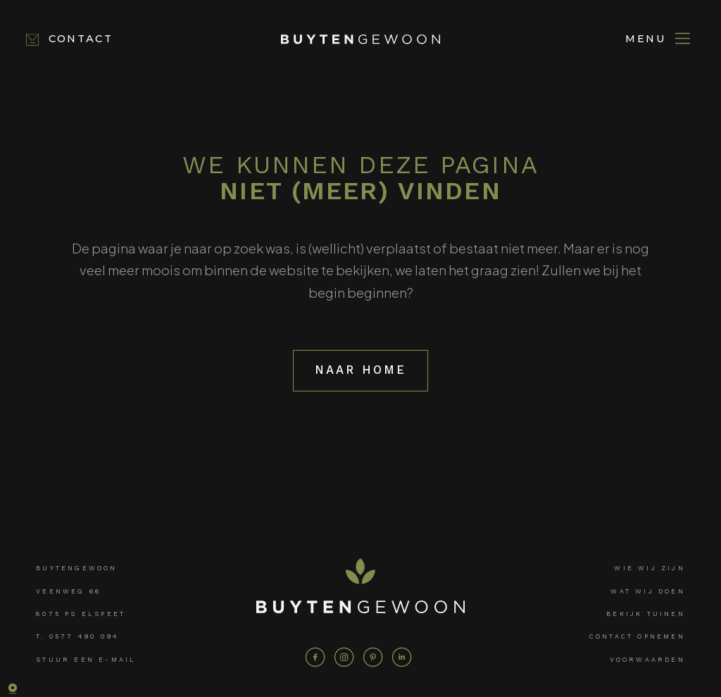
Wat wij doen (647, 590)
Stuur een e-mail (86, 658)
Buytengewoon (76, 566)
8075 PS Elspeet (80, 612)
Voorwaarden (647, 658)
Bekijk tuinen (645, 612)
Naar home (361, 369)
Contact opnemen (637, 635)
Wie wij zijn (649, 566)
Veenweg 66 (68, 590)
